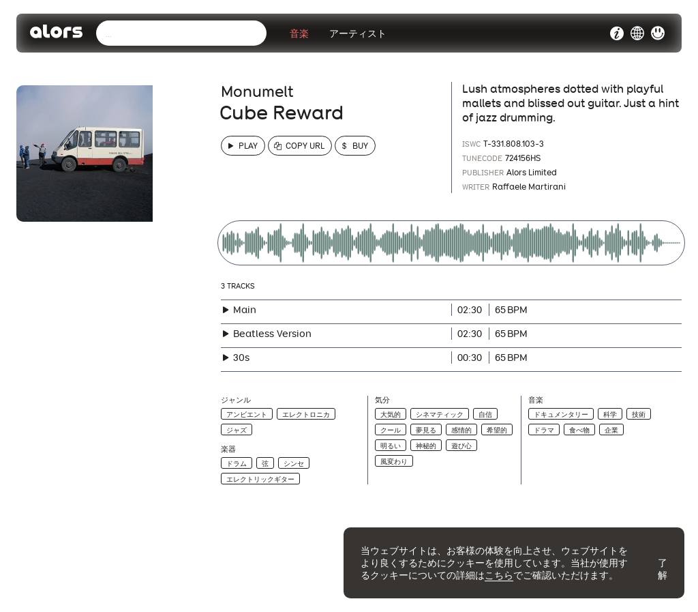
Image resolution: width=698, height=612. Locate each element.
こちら (499, 575)
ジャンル (236, 400)
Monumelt (257, 91)
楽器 (228, 449)
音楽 (299, 33)
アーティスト (357, 33)
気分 (382, 400)
